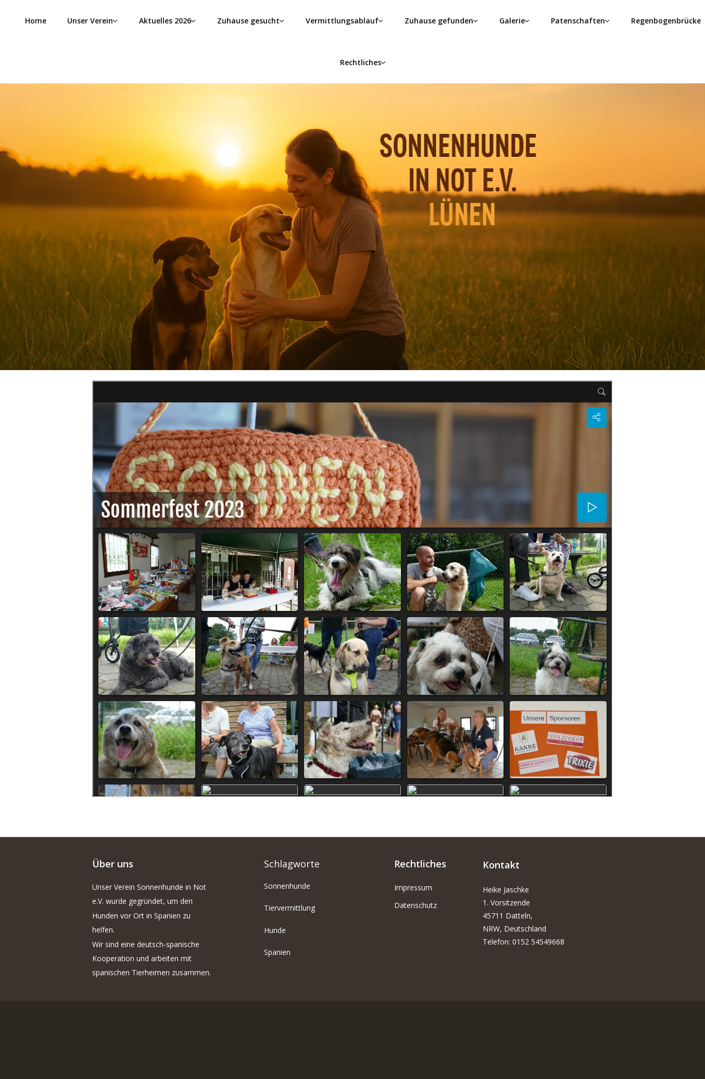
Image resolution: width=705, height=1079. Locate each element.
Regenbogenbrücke (666, 21)
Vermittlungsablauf (342, 21)
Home (35, 21)
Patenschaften (578, 21)
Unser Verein (90, 21)
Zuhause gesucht (248, 21)
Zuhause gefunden (439, 21)
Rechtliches (360, 62)
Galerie (512, 21)
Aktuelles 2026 (165, 21)
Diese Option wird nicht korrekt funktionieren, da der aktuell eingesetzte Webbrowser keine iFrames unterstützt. (352, 589)
